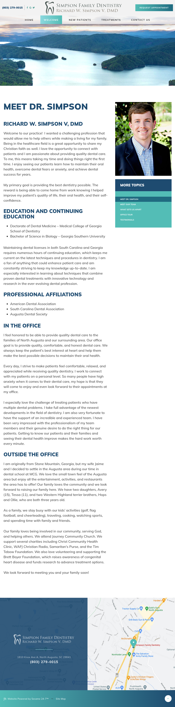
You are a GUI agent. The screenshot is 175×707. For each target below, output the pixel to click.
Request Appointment (154, 7)
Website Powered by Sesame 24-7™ (26, 698)
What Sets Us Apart (131, 209)
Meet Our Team (128, 204)
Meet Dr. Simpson (129, 199)
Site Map (61, 698)
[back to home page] (44, 657)
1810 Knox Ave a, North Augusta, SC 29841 (44, 675)
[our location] (133, 643)
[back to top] (168, 698)
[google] (30, 7)
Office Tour (126, 214)
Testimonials (127, 220)
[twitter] (34, 7)
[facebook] (27, 7)
